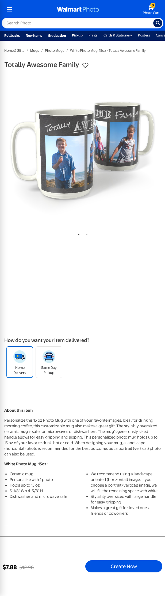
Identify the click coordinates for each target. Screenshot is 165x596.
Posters (144, 35)
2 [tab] (85, 233)
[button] (85, 65)
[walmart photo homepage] (78, 9)
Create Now (124, 566)
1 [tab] (77, 233)
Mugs (34, 51)
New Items (34, 36)
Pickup (77, 35)
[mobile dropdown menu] (9, 9)
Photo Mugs (54, 51)
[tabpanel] (82, 150)
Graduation (57, 36)
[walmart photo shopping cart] (151, 9)
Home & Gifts (14, 51)
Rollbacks (12, 36)
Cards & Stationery (117, 35)
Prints (93, 35)
